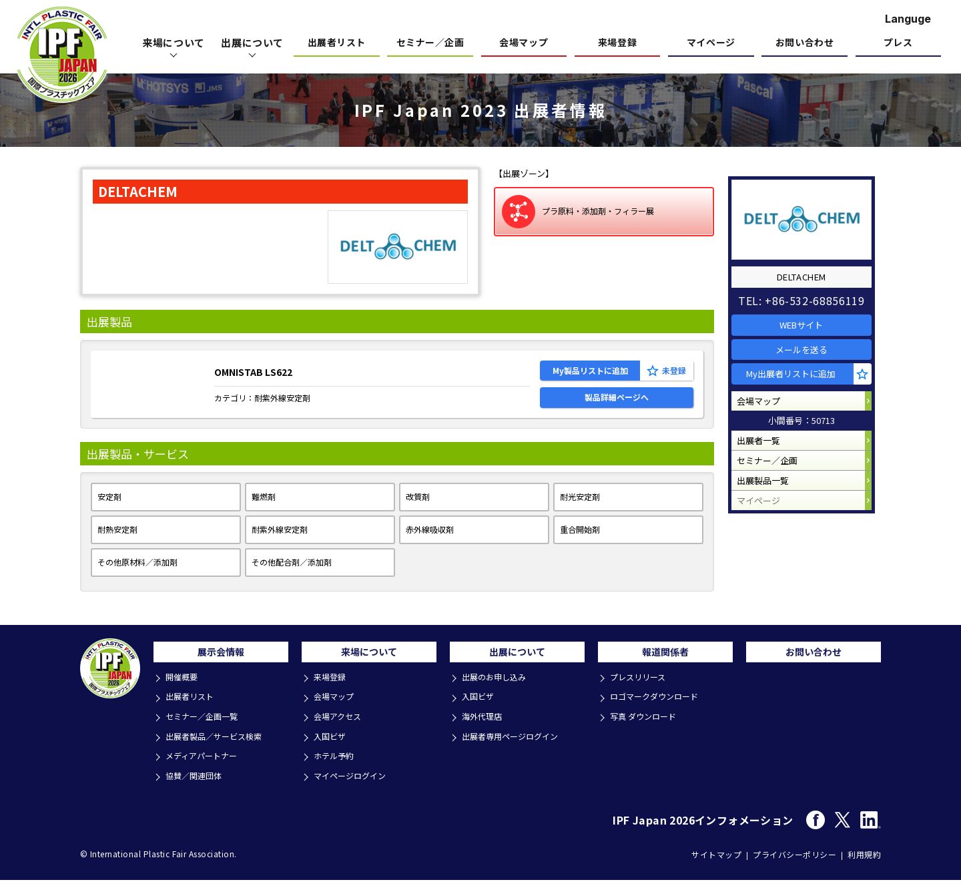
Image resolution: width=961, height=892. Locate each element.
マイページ (711, 43)
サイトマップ (716, 867)
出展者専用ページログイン (515, 752)
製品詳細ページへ (617, 409)
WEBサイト (808, 318)
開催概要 (184, 698)
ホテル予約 (336, 770)
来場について (369, 671)
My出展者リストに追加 (799, 382)
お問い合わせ (804, 43)
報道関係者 (665, 671)
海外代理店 (485, 734)
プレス (898, 43)
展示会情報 (221, 671)
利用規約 (864, 867)
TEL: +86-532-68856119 (807, 291)
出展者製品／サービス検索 (219, 752)
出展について (517, 671)
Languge (908, 18)
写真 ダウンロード (647, 734)
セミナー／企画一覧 (206, 734)
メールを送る (807, 351)
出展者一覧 (764, 461)
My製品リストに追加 (590, 374)
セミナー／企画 (430, 43)
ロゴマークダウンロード (658, 716)
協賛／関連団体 (197, 789)
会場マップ (523, 43)
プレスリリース (641, 698)
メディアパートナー (205, 770)
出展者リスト (337, 43)
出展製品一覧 (769, 511)
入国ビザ (332, 752)
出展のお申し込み (498, 698)
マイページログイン (354, 789)
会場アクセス (340, 734)
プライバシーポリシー (794, 867)
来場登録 (617, 43)
